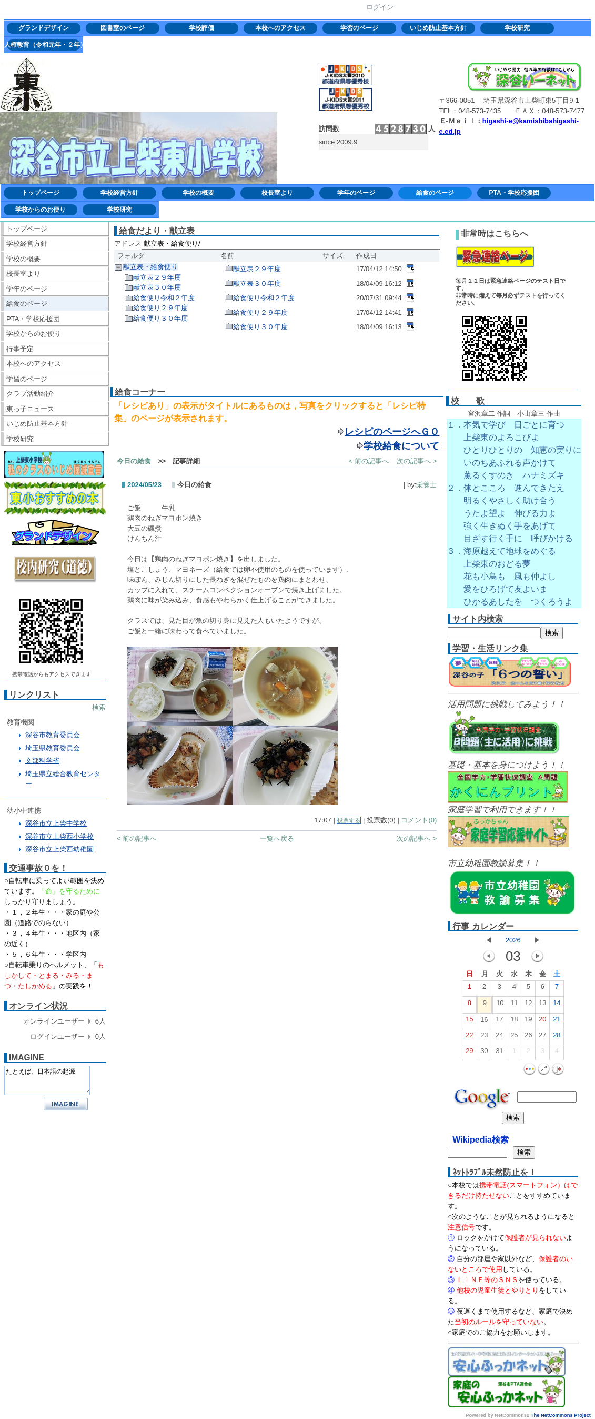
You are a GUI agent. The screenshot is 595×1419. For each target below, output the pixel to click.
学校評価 (201, 28)
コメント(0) (419, 820)
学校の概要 (198, 192)
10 (499, 1005)
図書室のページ (122, 28)
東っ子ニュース (30, 409)
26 (528, 1037)
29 (469, 1053)
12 (528, 1005)
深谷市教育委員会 (52, 735)
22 (469, 1037)
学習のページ (359, 28)
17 (499, 1021)
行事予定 (20, 349)
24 (499, 1037)
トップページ (40, 192)
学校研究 (517, 28)
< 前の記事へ (369, 461)
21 (556, 1021)
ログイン (380, 7)
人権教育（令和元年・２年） (43, 44)
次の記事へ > (417, 461)
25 (514, 1037)
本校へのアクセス (280, 28)
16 (484, 1022)
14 (556, 1005)
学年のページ (356, 192)
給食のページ (435, 192)
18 (514, 1021)
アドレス (128, 243)
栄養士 (426, 485)
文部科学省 (42, 761)
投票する (348, 820)
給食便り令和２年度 (164, 298)
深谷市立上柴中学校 (56, 823)
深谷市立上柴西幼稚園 (59, 849)
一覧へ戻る (277, 838)
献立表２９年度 (157, 277)
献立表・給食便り (150, 267)
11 (514, 1005)
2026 (513, 940)
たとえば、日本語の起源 (47, 1080)
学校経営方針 (119, 192)
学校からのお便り (40, 209)
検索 (99, 707)
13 (542, 1005)
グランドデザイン (43, 28)
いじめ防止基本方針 (438, 28)
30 (484, 1053)
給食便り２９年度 (160, 308)
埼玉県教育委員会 (52, 748)
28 (556, 1037)
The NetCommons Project (561, 1415)
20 (542, 1021)
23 (484, 1037)
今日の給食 (134, 461)
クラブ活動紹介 (30, 394)
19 (528, 1021)
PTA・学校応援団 (514, 192)
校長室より (277, 192)
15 (469, 1021)
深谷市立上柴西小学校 (59, 836)
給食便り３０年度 (160, 318)
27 (542, 1037)
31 (499, 1053)
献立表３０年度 (157, 287)
